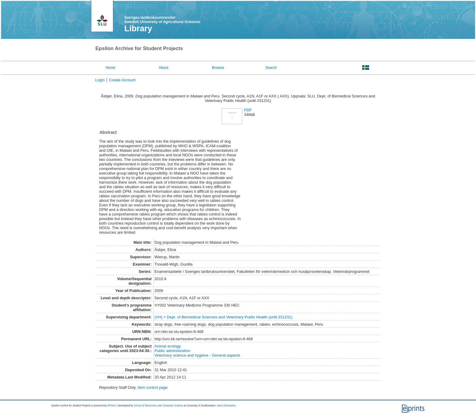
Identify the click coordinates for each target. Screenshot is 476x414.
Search (271, 68)
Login (100, 80)
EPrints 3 (112, 405)
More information (226, 405)
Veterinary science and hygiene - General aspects (197, 355)
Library (138, 28)
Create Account (122, 80)
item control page (153, 387)
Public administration (172, 350)
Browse (218, 68)
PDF (248, 110)
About (163, 68)
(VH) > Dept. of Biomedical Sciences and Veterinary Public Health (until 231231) (223, 317)
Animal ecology (168, 346)
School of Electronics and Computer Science (158, 405)
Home (110, 68)
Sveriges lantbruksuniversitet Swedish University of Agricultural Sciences (162, 19)
